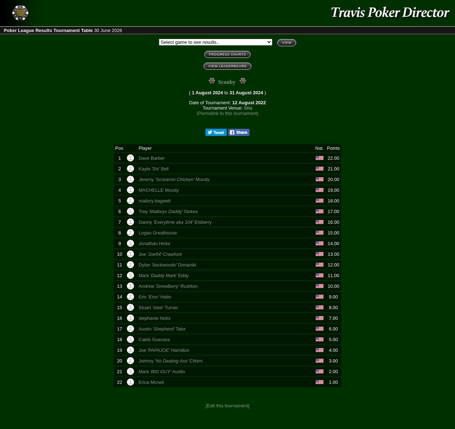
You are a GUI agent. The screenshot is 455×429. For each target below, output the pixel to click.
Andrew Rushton (169, 286)
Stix (248, 108)
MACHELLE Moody (159, 190)
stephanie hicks (155, 318)
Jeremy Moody (175, 179)
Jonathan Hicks (156, 243)
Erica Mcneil (152, 382)
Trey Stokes (169, 211)
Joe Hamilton (165, 350)
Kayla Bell (154, 168)
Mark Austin (162, 371)
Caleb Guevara (155, 339)
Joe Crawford (161, 254)
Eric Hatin (155, 297)
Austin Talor (163, 329)
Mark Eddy (164, 275)
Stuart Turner (159, 307)
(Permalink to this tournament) (227, 113)
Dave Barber (152, 158)
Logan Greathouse (158, 232)
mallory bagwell (155, 200)
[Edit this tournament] (228, 405)
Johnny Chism (171, 361)
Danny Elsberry (176, 222)
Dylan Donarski (168, 265)
